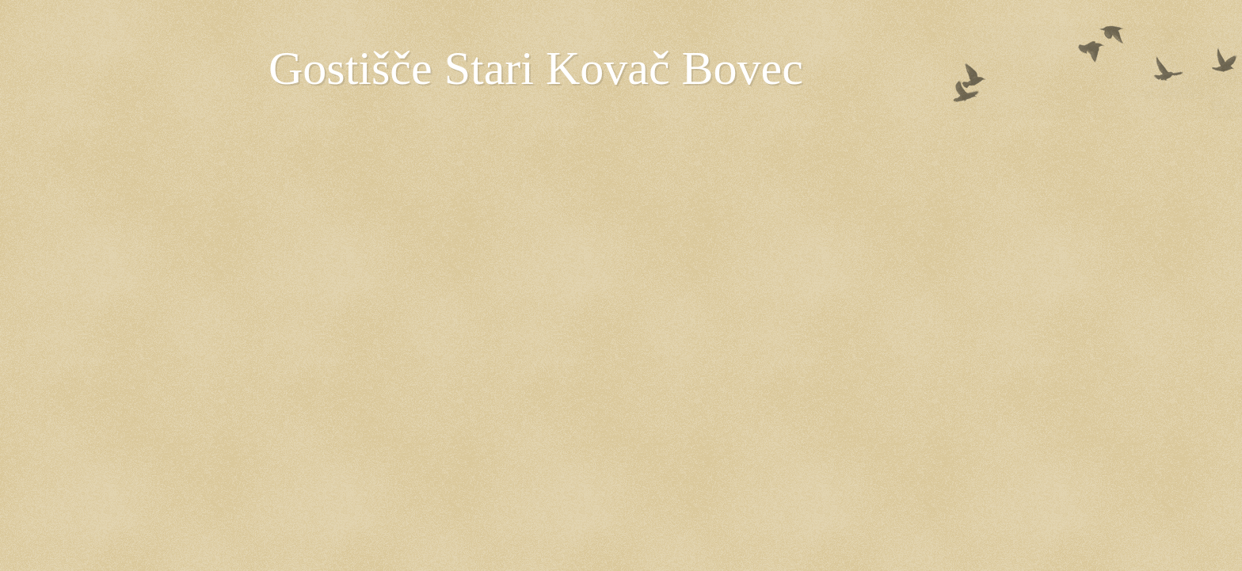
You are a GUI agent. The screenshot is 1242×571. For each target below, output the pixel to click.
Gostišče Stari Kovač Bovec (536, 68)
